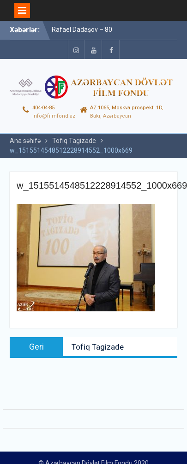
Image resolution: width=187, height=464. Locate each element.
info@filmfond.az (53, 116)
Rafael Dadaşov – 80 (82, 29)
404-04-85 (43, 108)
